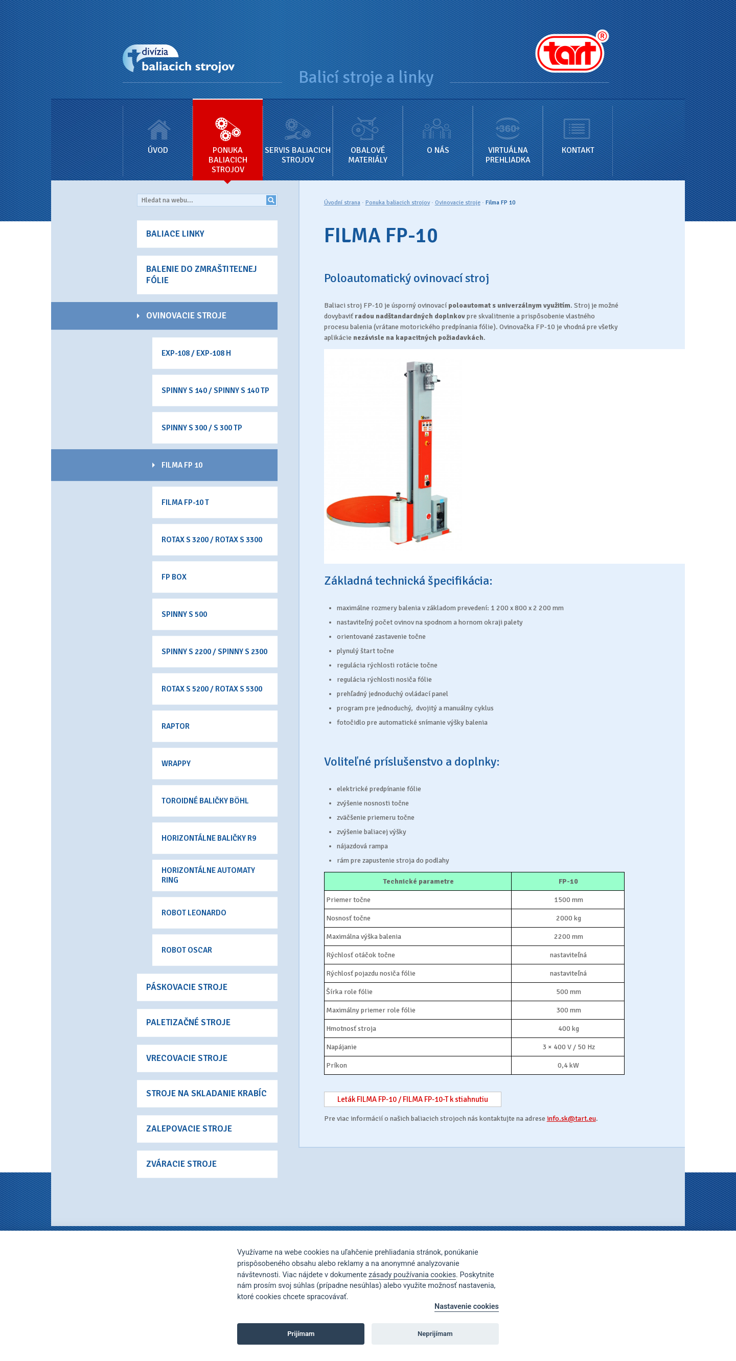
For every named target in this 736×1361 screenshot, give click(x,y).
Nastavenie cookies (466, 1306)
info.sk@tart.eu (571, 1118)
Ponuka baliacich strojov (228, 137)
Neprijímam (435, 1333)
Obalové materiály (368, 132)
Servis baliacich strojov (298, 132)
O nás (438, 127)
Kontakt (578, 127)
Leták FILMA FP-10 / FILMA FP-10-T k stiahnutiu (412, 1099)
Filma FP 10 (500, 202)
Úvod (158, 127)
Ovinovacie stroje (457, 202)
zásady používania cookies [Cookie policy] (412, 1275)
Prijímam (300, 1333)
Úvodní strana (342, 202)
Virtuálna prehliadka (508, 132)
